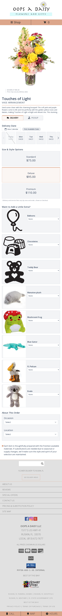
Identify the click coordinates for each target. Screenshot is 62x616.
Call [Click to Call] (10, 613)
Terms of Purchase (32, 606)
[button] (31, 565)
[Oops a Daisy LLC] (31, 16)
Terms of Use (49, 606)
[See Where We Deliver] (31, 477)
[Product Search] (31, 463)
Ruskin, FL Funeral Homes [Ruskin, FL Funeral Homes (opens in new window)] (20, 594)
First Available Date (31, 129)
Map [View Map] (31, 613)
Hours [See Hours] (51, 613)
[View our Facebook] (27, 520)
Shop (16, 22)
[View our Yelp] (35, 520)
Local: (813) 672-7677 (31, 538)
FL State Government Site (41, 598)
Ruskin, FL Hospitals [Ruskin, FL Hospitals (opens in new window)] (44, 594)
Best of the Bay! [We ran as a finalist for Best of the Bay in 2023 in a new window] (31, 575)
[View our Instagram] (31, 520)
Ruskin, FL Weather (18, 598)
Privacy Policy (14, 606)
